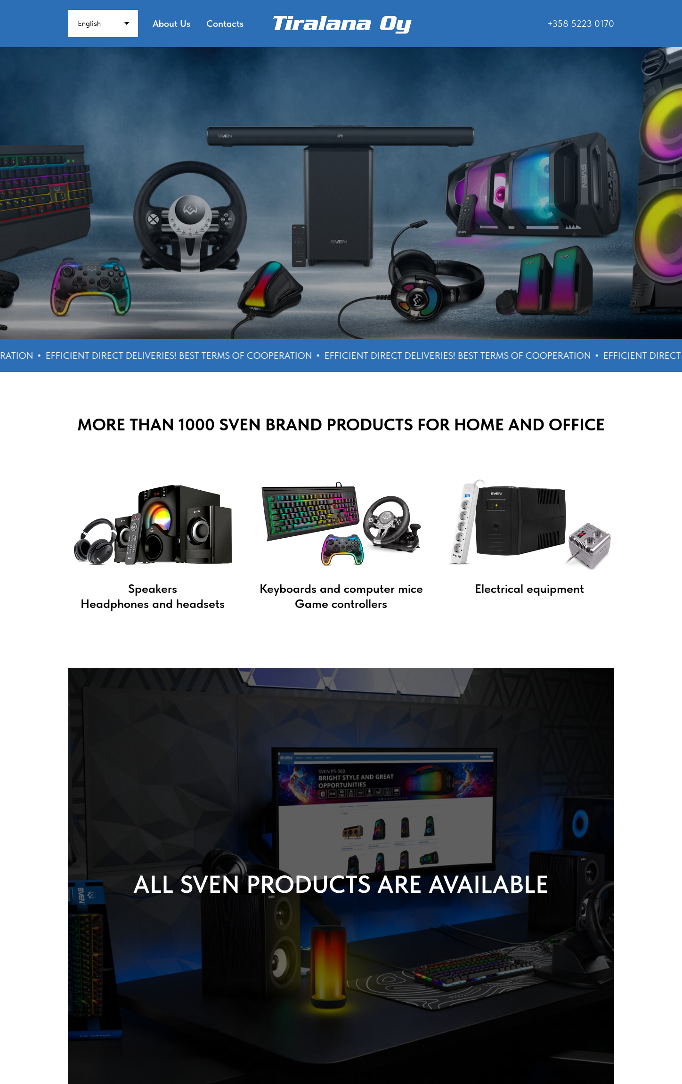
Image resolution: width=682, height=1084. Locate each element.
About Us (171, 23)
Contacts (225, 23)
